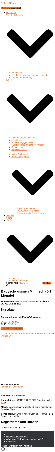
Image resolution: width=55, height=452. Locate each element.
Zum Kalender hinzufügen (12, 329)
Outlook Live (7, 336)
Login (14, 278)
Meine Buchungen (19, 154)
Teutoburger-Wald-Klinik (28, 211)
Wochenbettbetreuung (21, 77)
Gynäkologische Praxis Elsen (30, 213)
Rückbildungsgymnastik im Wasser (27, 145)
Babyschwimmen (19, 149)
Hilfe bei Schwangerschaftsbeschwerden (30, 75)
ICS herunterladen (9, 333)
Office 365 (49, 333)
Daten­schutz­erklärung (16, 437)
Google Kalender (26, 333)
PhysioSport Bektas (26, 208)
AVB (3, 402)
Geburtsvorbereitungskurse (24, 138)
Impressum (11, 441)
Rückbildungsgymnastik (22, 142)
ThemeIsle (27, 446)
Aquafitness (16, 140)
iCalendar (39, 333)
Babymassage (18, 147)
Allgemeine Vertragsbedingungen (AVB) (24, 439)
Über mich (11, 12)
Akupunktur (16, 73)
